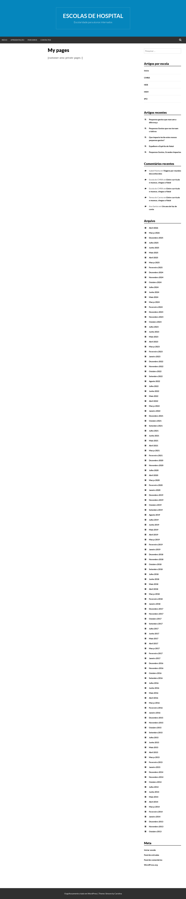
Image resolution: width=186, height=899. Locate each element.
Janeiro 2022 (154, 411)
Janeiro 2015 (154, 767)
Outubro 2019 (155, 505)
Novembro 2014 (156, 777)
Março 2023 (154, 346)
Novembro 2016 (156, 668)
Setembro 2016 (156, 678)
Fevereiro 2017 (156, 653)
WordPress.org (151, 865)
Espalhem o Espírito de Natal (161, 146)
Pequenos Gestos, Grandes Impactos (165, 152)
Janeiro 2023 (154, 356)
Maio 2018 (153, 584)
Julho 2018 (153, 574)
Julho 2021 (153, 430)
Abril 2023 (153, 341)
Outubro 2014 (155, 782)
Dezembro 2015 (156, 717)
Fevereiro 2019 (156, 544)
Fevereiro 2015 (156, 762)
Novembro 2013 (156, 826)
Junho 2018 (154, 579)
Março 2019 (154, 539)
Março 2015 (154, 757)
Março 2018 (154, 594)
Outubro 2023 (155, 322)
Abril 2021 (153, 445)
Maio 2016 (153, 693)
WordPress (92, 893)
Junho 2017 (154, 633)
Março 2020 (154, 480)
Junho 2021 (154, 435)
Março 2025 (154, 262)
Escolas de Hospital (93, 15)
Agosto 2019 (154, 515)
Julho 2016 (153, 683)
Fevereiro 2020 (156, 485)
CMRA (147, 77)
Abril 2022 (153, 401)
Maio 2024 (153, 297)
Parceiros (32, 40)
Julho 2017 (153, 628)
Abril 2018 (153, 589)
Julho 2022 (153, 386)
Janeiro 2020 (154, 490)
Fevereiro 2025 (156, 267)
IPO (145, 99)
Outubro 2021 (155, 421)
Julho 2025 (153, 242)
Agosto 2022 (154, 381)
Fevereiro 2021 (156, 455)
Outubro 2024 (155, 282)
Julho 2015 (153, 737)
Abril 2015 (153, 752)
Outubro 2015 (155, 727)
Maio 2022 (153, 396)
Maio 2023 (153, 336)
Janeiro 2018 (154, 604)
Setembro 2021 (156, 426)
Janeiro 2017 (154, 658)
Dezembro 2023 (156, 312)
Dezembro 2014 (156, 772)
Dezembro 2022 (156, 361)
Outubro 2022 (155, 371)
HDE (146, 84)
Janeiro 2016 (154, 712)
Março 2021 (154, 450)
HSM (146, 92)
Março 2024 (154, 302)
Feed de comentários (153, 860)
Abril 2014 (153, 802)
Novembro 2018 (156, 559)
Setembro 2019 (156, 510)
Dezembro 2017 (156, 609)
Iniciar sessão (150, 850)
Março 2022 (154, 406)
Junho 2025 (154, 247)
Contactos (45, 40)
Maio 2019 (153, 529)
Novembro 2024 (156, 277)
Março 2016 (154, 703)
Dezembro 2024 (156, 272)
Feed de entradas (151, 855)
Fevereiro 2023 (156, 351)
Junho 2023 (154, 332)
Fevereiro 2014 (156, 811)
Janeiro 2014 (154, 816)
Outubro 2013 (155, 831)
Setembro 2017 (156, 623)
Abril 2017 (153, 643)
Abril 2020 (153, 475)
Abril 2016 (153, 698)
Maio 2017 (153, 638)
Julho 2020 (153, 470)
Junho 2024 (154, 292)
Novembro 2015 (156, 722)
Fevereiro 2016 (156, 708)
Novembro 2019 (156, 500)
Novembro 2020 (156, 465)
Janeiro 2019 (154, 549)
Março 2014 (154, 806)
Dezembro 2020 (156, 460)
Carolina (118, 893)
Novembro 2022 (156, 366)
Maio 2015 (153, 747)
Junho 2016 (154, 688)
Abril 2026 (153, 228)
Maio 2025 (153, 252)
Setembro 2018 (156, 569)
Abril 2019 (153, 534)
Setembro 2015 (156, 732)
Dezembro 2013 (156, 821)
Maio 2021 (153, 440)
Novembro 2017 (156, 614)
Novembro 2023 (156, 317)
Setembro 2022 (156, 376)
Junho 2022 (154, 391)
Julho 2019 (153, 520)
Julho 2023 (153, 327)
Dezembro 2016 (156, 663)
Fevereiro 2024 (156, 307)
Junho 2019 (154, 524)
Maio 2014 (153, 797)
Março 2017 (154, 648)
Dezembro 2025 (156, 238)
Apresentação (17, 40)
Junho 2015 (154, 742)
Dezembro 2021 (156, 416)
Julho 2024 (153, 287)
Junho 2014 (154, 792)
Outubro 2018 (155, 564)
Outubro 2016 (155, 673)
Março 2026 (154, 233)
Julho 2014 (153, 787)
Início (4, 40)
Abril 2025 (153, 257)
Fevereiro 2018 (156, 599)
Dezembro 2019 (156, 495)
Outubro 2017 (155, 618)
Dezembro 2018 (156, 554)
